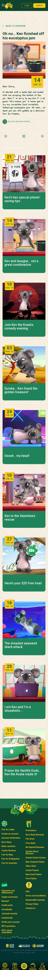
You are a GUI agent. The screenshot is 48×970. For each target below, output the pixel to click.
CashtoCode (7, 918)
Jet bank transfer (10, 913)
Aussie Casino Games (36, 857)
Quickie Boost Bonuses (32, 852)
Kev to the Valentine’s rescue (19, 517)
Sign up (39, 6)
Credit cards (7, 905)
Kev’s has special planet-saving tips (22, 199)
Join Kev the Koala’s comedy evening (18, 326)
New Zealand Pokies (35, 862)
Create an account (10, 834)
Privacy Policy (32, 904)
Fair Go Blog (7, 854)
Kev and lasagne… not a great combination (21, 263)
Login (26, 6)
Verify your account (10, 922)
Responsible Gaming (35, 900)
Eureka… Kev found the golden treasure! (20, 390)
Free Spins (30, 843)
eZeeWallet (7, 909)
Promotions (31, 830)
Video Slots (31, 866)
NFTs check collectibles (7, 931)
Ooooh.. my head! (16, 456)
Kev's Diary (7, 842)
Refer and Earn (8, 846)
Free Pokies (31, 878)
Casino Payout (32, 870)
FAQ (27, 891)
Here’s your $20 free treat (23, 583)
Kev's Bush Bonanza (35, 834)
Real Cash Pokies (34, 874)
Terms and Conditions (36, 895)
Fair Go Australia (9, 863)
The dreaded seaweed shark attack (20, 645)
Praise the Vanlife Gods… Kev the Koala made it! (22, 772)
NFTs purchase (8, 926)
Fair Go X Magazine (11, 859)
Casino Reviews (9, 850)
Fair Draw (30, 839)
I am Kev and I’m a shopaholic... (17, 708)
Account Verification (11, 838)
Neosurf (5, 901)
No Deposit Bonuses (35, 847)
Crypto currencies (10, 897)
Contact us (30, 908)
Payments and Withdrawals (8, 891)
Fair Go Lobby (8, 829)
